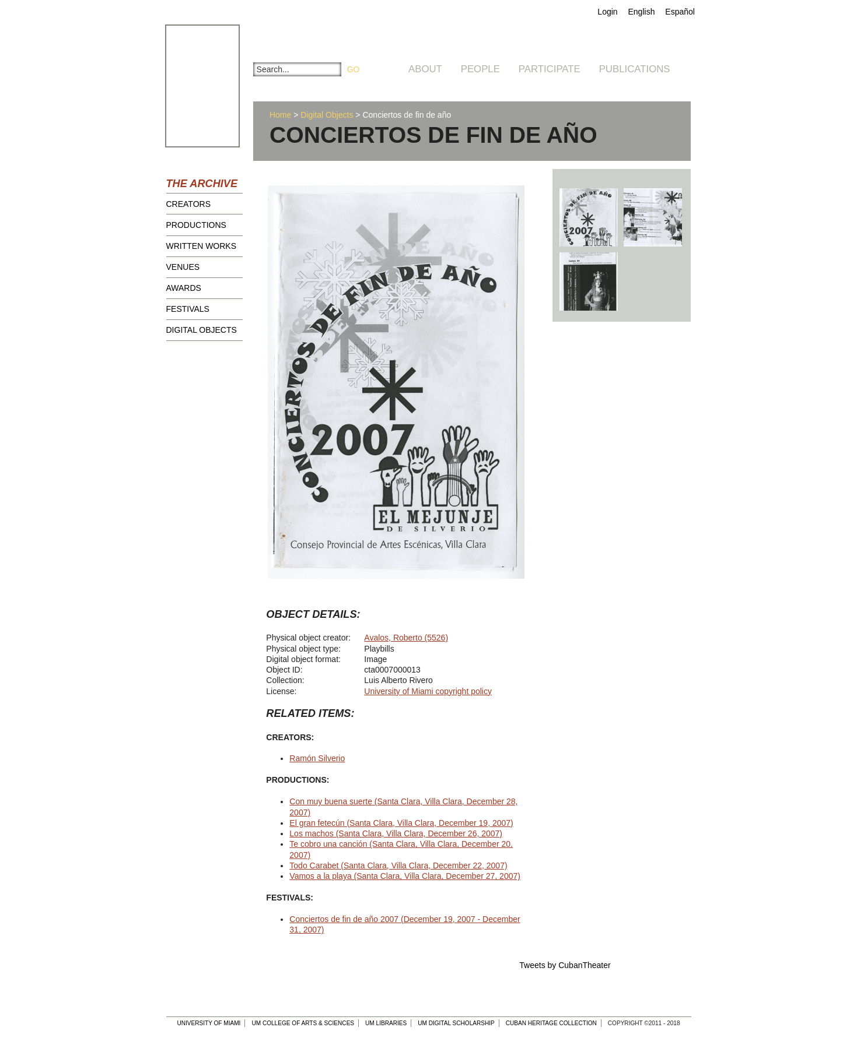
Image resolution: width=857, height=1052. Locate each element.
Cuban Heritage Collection (551, 1023)
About (425, 69)
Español (680, 11)
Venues (183, 267)
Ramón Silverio (317, 758)
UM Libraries (386, 1023)
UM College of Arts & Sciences (302, 1023)
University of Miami (208, 1023)
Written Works (201, 246)
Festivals (187, 309)
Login (607, 11)
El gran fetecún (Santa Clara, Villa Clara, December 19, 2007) (401, 823)
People (480, 69)
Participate (549, 69)
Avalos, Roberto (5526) (406, 637)
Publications (634, 69)
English (641, 11)
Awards (183, 288)
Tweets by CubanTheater (564, 965)
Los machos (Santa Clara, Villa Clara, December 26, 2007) (395, 833)
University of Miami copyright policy (428, 691)
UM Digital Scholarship (456, 1023)
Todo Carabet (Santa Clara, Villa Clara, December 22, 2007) (398, 865)
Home (280, 114)
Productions (196, 225)
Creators (188, 204)
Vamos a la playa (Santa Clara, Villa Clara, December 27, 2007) (404, 876)
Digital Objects (201, 330)
